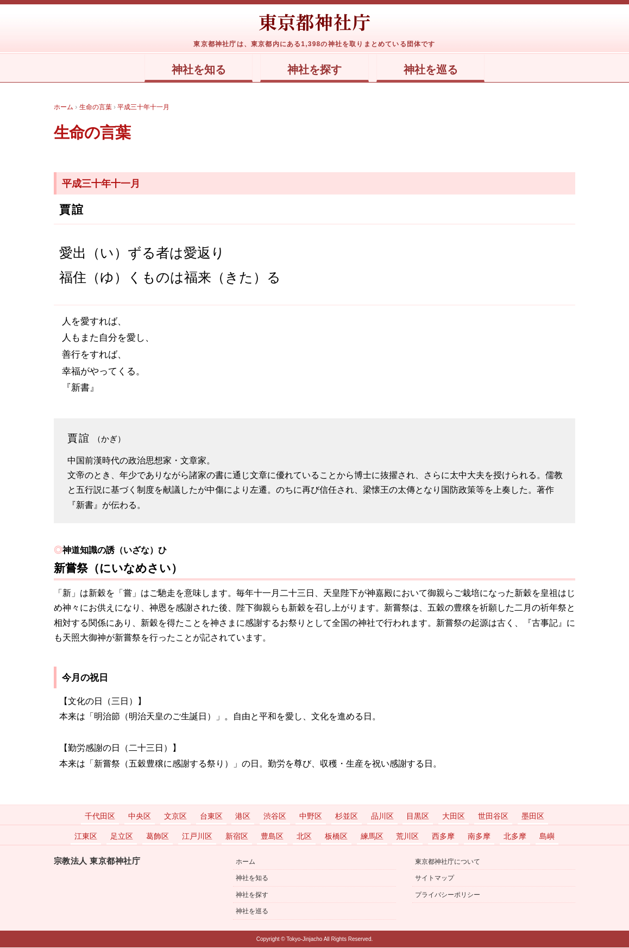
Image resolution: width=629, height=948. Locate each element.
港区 (242, 816)
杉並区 (346, 816)
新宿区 (236, 836)
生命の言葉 (96, 132)
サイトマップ (434, 878)
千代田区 (100, 816)
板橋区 (336, 836)
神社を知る (188, 70)
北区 (304, 836)
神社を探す (315, 70)
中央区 (139, 816)
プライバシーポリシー (447, 895)
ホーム (245, 862)
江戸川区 (197, 836)
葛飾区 (157, 836)
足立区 (121, 836)
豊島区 (272, 836)
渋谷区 (274, 816)
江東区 (85, 836)
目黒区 (417, 816)
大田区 (453, 816)
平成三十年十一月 (101, 184)
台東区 (211, 816)
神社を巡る (441, 70)
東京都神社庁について (447, 862)
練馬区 (372, 836)
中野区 (310, 816)
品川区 (382, 816)
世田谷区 (493, 816)
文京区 (175, 816)
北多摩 (515, 836)
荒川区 (407, 836)
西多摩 (443, 836)
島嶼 (547, 836)
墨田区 (532, 816)
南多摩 (479, 836)
